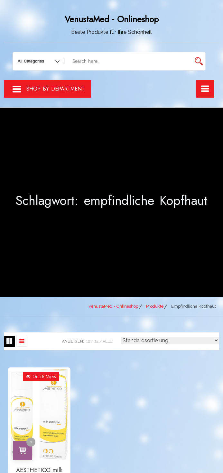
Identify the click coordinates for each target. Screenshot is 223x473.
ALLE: (108, 341)
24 (96, 341)
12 (88, 341)
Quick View (41, 376)
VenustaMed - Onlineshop (112, 19)
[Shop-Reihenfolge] (170, 340)
